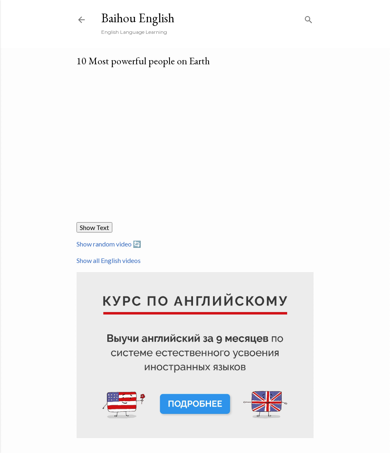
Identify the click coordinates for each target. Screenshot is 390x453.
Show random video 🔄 (109, 244)
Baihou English (137, 18)
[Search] (308, 18)
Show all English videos (109, 260)
